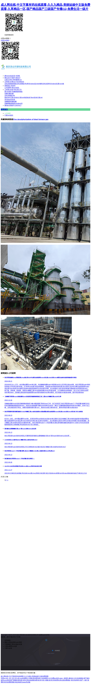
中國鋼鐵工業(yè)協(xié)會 (13, 644)
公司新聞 (7, 87)
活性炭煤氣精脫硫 (10, 83)
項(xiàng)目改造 (9, 99)
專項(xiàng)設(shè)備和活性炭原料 (38, 83)
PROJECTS (17, 89)
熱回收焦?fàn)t (29, 97)
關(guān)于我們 (9, 78)
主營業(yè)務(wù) (10, 82)
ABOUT (17, 78)
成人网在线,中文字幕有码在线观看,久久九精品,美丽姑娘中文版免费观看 (24, 676)
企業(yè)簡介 (8, 80)
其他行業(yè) (38, 97)
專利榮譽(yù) (17, 80)
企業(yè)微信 (5, 40)
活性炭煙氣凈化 (21, 83)
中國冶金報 (8, 648)
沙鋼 (8, 93)
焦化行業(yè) (20, 97)
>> (7, 480)
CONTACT (17, 105)
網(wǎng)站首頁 (9, 76)
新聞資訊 (7, 85)
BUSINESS (20, 82)
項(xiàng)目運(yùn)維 (57, 83)
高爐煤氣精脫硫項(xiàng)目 (13, 103)
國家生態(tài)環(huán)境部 (13, 642)
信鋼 (14, 101)
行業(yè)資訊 (14, 87)
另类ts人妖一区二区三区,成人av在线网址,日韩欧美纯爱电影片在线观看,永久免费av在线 (30, 678)
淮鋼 (5, 101)
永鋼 (11, 93)
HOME (17, 76)
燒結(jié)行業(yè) (10, 97)
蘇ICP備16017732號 (13, 637)
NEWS (13, 85)
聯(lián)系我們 (9, 105)
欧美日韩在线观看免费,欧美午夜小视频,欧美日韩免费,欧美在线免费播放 (46, 680)
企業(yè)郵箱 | (6, 38)
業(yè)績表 (8, 91)
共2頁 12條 (4, 477)
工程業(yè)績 (8, 89)
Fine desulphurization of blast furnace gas (30, 119)
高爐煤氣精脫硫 (17, 91)
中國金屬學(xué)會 (10, 646)
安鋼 (5, 93)
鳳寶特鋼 (10, 101)
